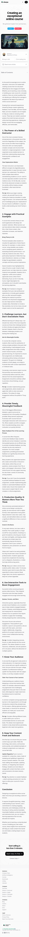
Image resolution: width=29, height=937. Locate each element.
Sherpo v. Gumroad (7, 890)
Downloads (5, 879)
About (3, 905)
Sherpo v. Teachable (7, 894)
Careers (4, 903)
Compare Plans (6, 873)
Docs (3, 907)
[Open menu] (26, 2)
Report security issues (7, 919)
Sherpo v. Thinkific (7, 896)
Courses (4, 877)
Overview (4, 888)
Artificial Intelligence (7, 875)
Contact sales (14, 858)
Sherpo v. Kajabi (6, 892)
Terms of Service (6, 915)
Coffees (4, 881)
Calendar (4, 883)
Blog (3, 901)
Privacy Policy (5, 917)
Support (4, 909)
